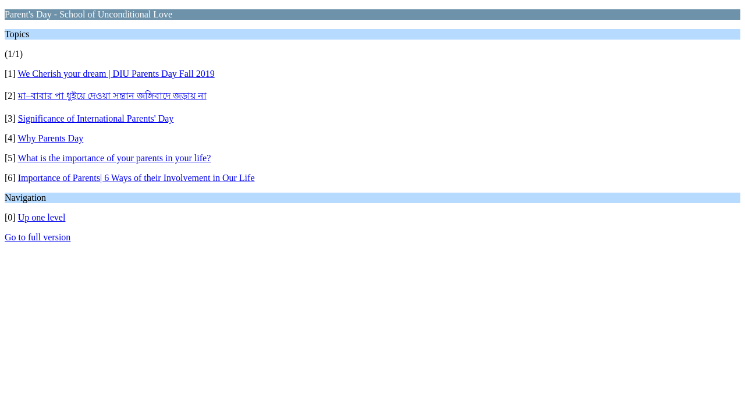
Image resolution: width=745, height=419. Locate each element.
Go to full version (37, 237)
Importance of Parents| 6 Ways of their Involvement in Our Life (136, 178)
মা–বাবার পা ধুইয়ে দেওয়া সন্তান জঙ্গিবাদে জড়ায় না (112, 96)
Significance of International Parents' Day (96, 118)
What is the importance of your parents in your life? (114, 158)
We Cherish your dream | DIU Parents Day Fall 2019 (115, 74)
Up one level (42, 217)
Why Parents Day (50, 138)
